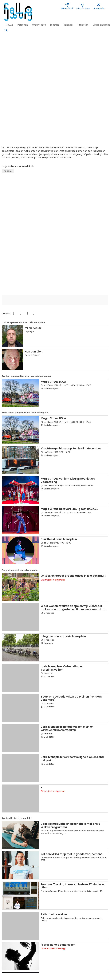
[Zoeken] (6, 30)
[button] (9, 25)
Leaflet (89, 895)
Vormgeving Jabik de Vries (86, 928)
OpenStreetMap (102, 895)
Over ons (8, 928)
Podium (8, 67)
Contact (42, 924)
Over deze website (13, 924)
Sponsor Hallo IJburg (49, 928)
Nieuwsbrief (78, 924)
